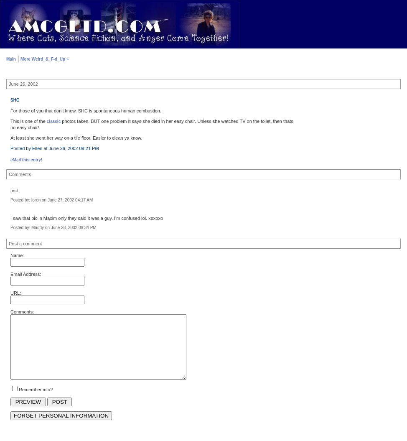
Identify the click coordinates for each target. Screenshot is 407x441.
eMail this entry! (26, 160)
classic (54, 121)
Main (11, 59)
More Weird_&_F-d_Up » (44, 59)
